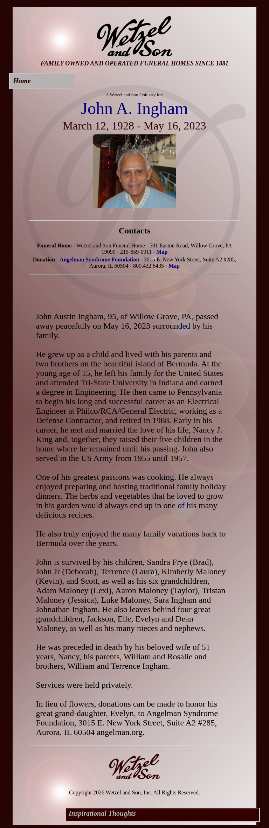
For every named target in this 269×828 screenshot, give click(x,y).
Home (22, 81)
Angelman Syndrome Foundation (99, 259)
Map (161, 252)
